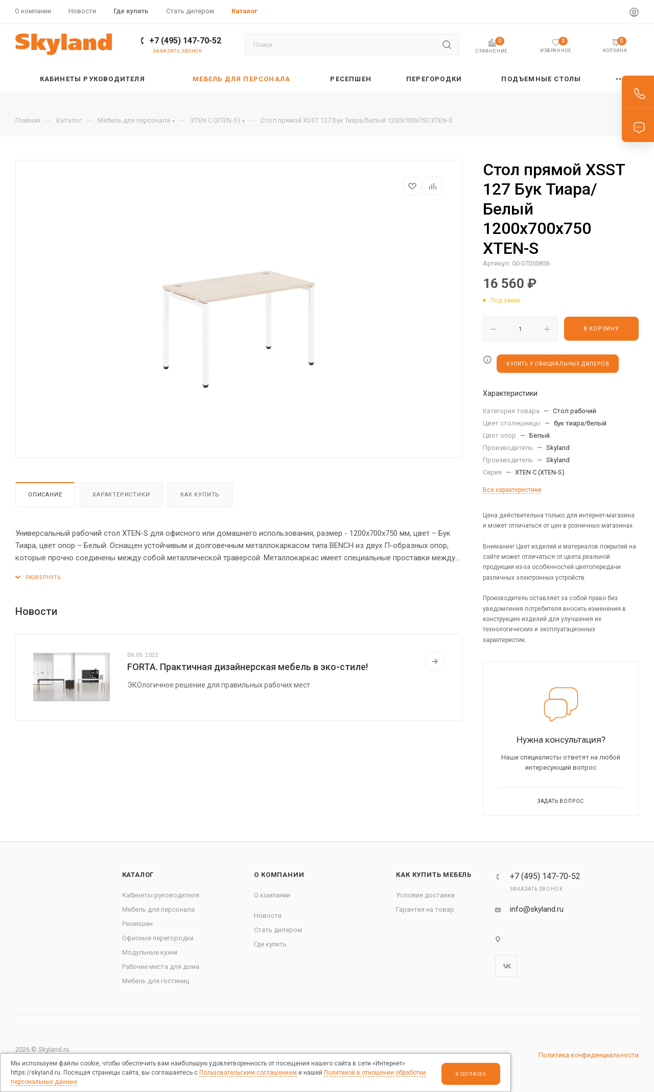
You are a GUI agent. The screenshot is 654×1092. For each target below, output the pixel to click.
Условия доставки (425, 895)
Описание (45, 494)
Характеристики (121, 494)
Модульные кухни (149, 952)
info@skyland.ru (537, 909)
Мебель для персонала (158, 909)
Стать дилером (278, 930)
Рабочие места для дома (160, 966)
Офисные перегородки (158, 938)
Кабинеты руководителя (160, 895)
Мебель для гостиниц (155, 981)
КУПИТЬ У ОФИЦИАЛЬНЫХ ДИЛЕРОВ (557, 364)
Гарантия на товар (425, 909)
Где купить (270, 944)
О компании (279, 875)
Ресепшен (137, 924)
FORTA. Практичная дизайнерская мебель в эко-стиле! (247, 666)
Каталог (138, 875)
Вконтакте (506, 966)
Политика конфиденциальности (589, 1055)
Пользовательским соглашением (248, 1072)
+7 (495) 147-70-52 (185, 40)
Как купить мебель (434, 875)
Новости (268, 915)
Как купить (200, 494)
